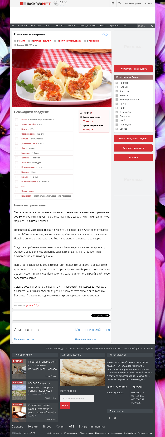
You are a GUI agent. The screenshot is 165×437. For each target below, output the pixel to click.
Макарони (94, 40)
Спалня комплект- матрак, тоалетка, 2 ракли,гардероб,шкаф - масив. (42, 410)
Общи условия (86, 433)
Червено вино (28, 133)
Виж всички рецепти (133, 148)
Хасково (17, 426)
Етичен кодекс (70, 433)
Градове (114, 25)
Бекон (24, 129)
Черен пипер (27, 191)
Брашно (25, 172)
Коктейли (125, 91)
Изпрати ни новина (92, 426)
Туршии (124, 86)
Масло (24, 176)
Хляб (122, 120)
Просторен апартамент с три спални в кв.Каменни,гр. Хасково (42, 365)
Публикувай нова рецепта (133, 69)
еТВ (71, 426)
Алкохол (124, 95)
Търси (65, 405)
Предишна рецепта (24, 339)
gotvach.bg (32, 305)
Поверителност (102, 433)
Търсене (133, 157)
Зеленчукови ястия (130, 99)
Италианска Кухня (42, 40)
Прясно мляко (28, 167)
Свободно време (87, 25)
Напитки (124, 82)
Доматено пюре (29, 143)
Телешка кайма (29, 124)
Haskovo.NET (29, 433)
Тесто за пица (68, 390)
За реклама (116, 433)
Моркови (25, 153)
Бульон (25, 138)
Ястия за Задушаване (70, 40)
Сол (23, 186)
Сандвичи (125, 116)
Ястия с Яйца (126, 112)
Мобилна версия (54, 433)
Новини (60, 25)
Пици (122, 107)
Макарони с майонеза (92, 330)
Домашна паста (26, 329)
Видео (47, 426)
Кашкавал (26, 195)
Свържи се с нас (145, 433)
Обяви (60, 426)
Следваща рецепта (85, 339)
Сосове (123, 128)
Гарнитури (125, 124)
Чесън (24, 162)
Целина (25, 157)
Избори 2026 (130, 433)
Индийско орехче (30, 181)
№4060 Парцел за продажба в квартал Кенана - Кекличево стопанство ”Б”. (40, 389)
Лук (23, 148)
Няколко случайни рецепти (133, 138)
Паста (22, 40)
